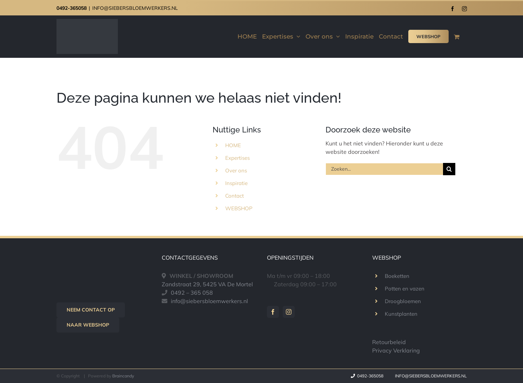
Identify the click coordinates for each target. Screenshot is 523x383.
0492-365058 (71, 8)
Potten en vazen (404, 288)
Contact (234, 195)
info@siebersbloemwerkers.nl (209, 301)
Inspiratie (236, 183)
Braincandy (123, 375)
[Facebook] (273, 312)
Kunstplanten (401, 313)
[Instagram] (289, 312)
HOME (233, 145)
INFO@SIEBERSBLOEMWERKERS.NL (135, 8)
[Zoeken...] (384, 169)
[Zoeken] (449, 169)
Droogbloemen (403, 301)
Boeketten (397, 276)
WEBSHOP (239, 208)
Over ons (236, 170)
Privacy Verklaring (396, 350)
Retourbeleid (389, 342)
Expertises (237, 158)
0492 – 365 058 (192, 292)
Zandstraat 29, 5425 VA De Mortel (207, 284)
